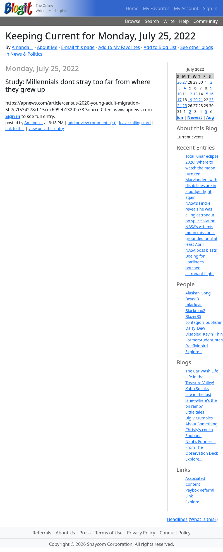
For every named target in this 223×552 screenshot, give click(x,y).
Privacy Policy (141, 533)
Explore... (193, 351)
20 (195, 99)
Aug (210, 117)
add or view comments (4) (92, 122)
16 (211, 93)
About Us (65, 533)
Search (152, 21)
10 (179, 93)
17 (179, 99)
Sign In (210, 8)
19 (190, 99)
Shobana (193, 435)
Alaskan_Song (198, 293)
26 (179, 82)
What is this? (203, 519)
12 (190, 93)
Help (184, 21)
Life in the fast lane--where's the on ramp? (201, 400)
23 (211, 99)
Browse (132, 21)
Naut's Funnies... (200, 441)
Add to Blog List (160, 47)
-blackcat (193, 304)
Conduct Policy (175, 533)
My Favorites (156, 8)
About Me (47, 47)
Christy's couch (199, 429)
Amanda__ (22, 47)
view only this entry (46, 128)
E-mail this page (78, 47)
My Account (186, 8)
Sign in (12, 116)
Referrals (42, 533)
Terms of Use (109, 533)
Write (169, 21)
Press (85, 533)
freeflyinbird (196, 345)
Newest (194, 117)
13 (195, 93)
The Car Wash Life (201, 371)
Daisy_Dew (195, 328)
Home (132, 8)
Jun (180, 117)
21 (200, 99)
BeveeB (192, 298)
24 (179, 105)
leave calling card (135, 122)
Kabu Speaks (197, 388)
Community (205, 21)
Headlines (177, 519)
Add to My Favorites (119, 47)
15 (206, 93)
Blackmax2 (195, 310)
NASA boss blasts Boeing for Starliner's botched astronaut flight (201, 261)
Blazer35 (193, 316)
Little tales (194, 412)
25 (185, 105)
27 (185, 82)
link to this (14, 128)
